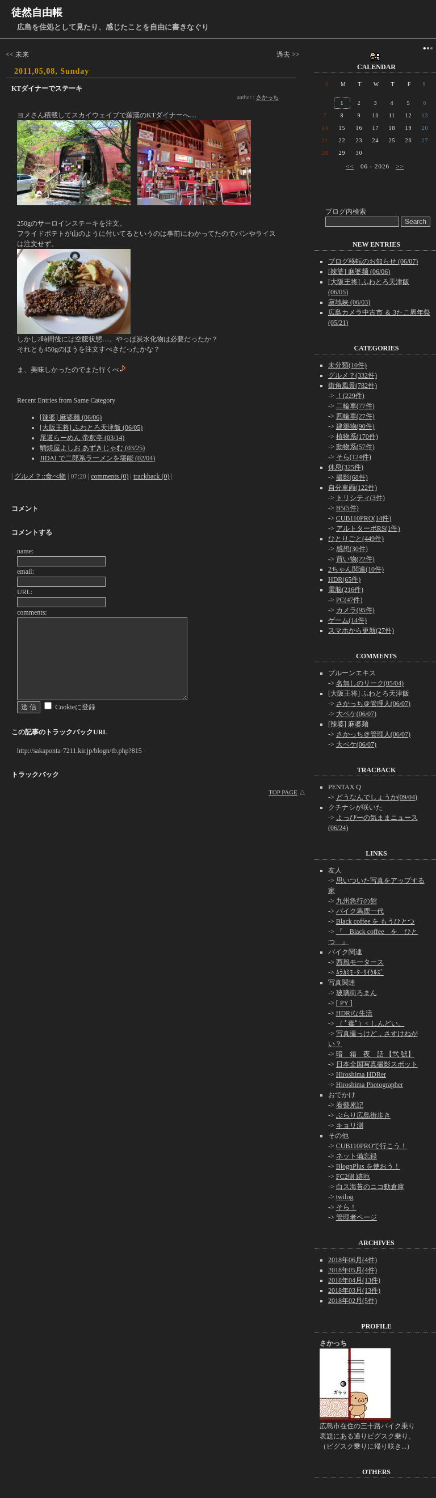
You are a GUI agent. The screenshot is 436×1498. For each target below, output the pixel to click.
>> (400, 166)
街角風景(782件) (352, 386)
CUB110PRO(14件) (364, 518)
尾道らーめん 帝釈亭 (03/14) (82, 438)
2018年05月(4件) (352, 1270)
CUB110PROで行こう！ (372, 1146)
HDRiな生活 (354, 1013)
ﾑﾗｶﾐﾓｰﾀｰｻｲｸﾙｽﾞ (360, 972)
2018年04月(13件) (354, 1280)
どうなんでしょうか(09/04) (376, 797)
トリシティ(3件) (360, 498)
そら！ (346, 1207)
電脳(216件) (345, 590)
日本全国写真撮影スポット (377, 1064)
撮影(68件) (352, 477)
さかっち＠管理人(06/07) (373, 704)
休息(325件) (345, 467)
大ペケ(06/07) (356, 714)
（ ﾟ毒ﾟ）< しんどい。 (370, 1023)
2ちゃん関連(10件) (356, 569)
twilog (345, 1197)
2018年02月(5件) (352, 1301)
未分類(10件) (347, 365)
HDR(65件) (344, 579)
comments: (32, 612)
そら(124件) (353, 457)
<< (350, 166)
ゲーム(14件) (347, 620)
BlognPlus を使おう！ (368, 1166)
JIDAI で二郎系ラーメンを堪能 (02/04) (97, 458)
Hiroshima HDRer (361, 1074)
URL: (24, 592)
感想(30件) (352, 549)
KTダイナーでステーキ (46, 88)
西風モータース (360, 962)
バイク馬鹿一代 (360, 911)
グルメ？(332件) (352, 375)
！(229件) (350, 396)
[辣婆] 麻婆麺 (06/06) (71, 417)
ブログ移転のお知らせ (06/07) (373, 261)
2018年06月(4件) (352, 1260)
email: (25, 571)
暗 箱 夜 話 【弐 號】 (375, 1054)
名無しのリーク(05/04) (370, 683)
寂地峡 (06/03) (349, 302)
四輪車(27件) (355, 416)
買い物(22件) (355, 559)
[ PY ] (344, 1003)
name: (25, 551)
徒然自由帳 (36, 12)
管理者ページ (356, 1217)
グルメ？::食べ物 (40, 476)
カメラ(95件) (355, 610)
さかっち (267, 97)
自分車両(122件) (352, 488)
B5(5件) (347, 508)
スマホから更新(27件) (361, 630)
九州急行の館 (356, 901)
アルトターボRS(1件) (368, 528)
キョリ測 (349, 1125)
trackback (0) (151, 476)
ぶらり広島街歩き (363, 1115)
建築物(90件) (355, 426)
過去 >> (288, 54)
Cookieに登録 (75, 707)
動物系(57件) (355, 447)
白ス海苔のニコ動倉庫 (370, 1187)
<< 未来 (17, 54)
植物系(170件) (357, 437)
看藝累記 (349, 1105)
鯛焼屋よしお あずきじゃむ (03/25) (92, 448)
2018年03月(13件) (354, 1290)
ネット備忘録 (356, 1156)
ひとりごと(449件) (356, 539)
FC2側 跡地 (353, 1176)
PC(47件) (349, 600)
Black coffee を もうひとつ (375, 921)
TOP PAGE (283, 792)
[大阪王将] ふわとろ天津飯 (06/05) (91, 427)
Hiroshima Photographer (369, 1085)
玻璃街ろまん (356, 993)
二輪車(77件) (355, 406)
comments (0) (109, 476)
